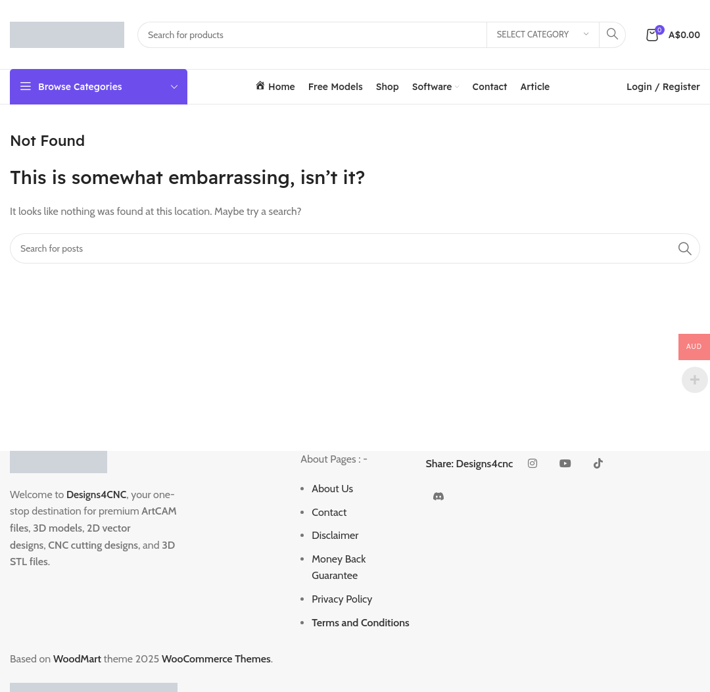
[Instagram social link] (532, 464)
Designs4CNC (97, 494)
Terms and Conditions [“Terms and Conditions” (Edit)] (361, 622)
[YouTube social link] (565, 464)
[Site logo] (67, 33)
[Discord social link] (438, 497)
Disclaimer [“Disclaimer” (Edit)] (335, 535)
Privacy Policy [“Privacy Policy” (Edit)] (342, 599)
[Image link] (58, 460)
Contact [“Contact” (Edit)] (329, 512)
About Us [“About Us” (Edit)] (332, 488)
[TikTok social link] (598, 464)
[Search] (381, 35)
